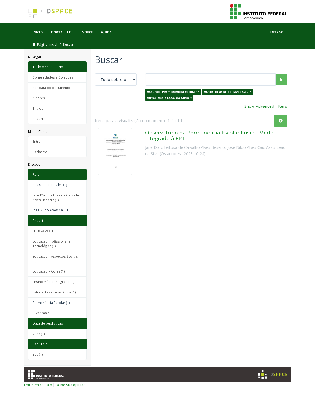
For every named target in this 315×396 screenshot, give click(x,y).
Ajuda (106, 31)
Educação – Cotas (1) (49, 271)
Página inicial (47, 44)
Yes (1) (38, 354)
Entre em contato (38, 384)
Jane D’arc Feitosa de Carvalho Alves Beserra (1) (56, 197)
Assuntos (40, 119)
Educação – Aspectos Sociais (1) (55, 258)
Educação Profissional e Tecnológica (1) (51, 243)
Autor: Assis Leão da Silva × (169, 98)
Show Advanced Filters (265, 106)
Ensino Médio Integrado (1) (53, 281)
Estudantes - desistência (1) (54, 292)
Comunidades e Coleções (53, 77)
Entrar (37, 141)
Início (37, 31)
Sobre (87, 31)
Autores (39, 98)
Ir (281, 79)
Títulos (38, 108)
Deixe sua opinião (70, 384)
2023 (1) (39, 334)
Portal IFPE (62, 31)
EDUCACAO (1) (44, 231)
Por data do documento (51, 87)
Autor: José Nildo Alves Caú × (227, 92)
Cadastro (40, 152)
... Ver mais (41, 313)
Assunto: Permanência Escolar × (173, 92)
